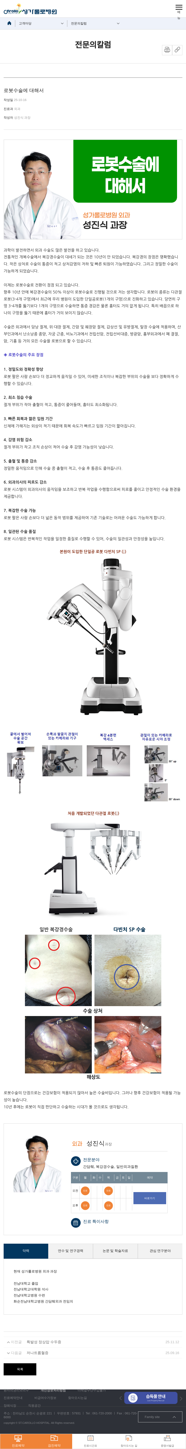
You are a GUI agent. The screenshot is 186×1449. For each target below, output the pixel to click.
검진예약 (54, 1441)
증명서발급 (167, 1441)
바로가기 (149, 1198)
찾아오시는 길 (129, 1441)
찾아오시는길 (77, 1398)
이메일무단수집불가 (92, 1390)
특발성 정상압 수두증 (44, 1342)
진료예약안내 (13, 1398)
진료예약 (18, 1441)
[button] (120, 1398)
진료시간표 (90, 1441)
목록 (20, 1369)
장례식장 (10, 1405)
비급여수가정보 (45, 1398)
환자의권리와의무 (16, 1390)
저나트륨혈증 (37, 1353)
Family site (160, 1417)
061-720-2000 (102, 1413)
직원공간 (34, 1405)
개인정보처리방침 (53, 1390)
